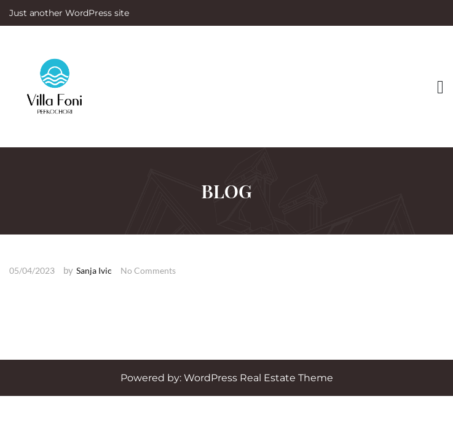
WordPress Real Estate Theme (258, 378)
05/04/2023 (32, 270)
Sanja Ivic (94, 270)
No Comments (148, 270)
